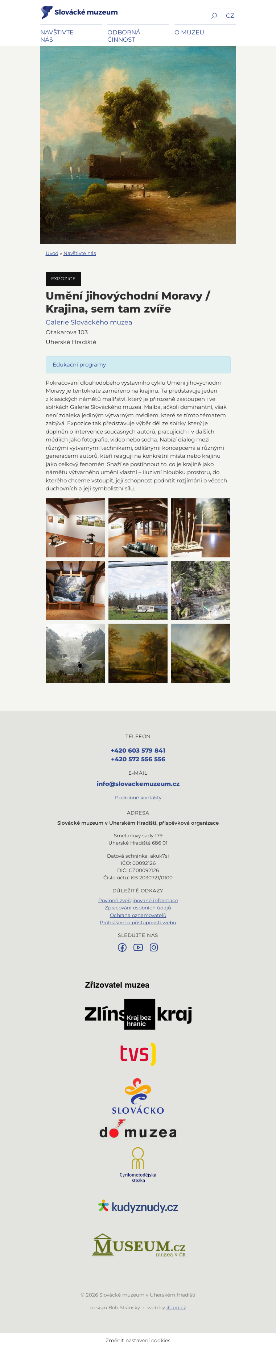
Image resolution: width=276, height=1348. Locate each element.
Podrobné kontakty (138, 797)
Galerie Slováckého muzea (89, 322)
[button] (215, 15)
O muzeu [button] (189, 32)
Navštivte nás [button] (57, 36)
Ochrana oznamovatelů (138, 915)
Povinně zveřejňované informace (138, 900)
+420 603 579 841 (138, 750)
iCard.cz (176, 1307)
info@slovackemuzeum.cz (138, 783)
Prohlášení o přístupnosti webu (138, 922)
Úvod (52, 253)
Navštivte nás (79, 253)
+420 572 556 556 (138, 759)
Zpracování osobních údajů (138, 907)
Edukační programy (79, 364)
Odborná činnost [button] (123, 36)
